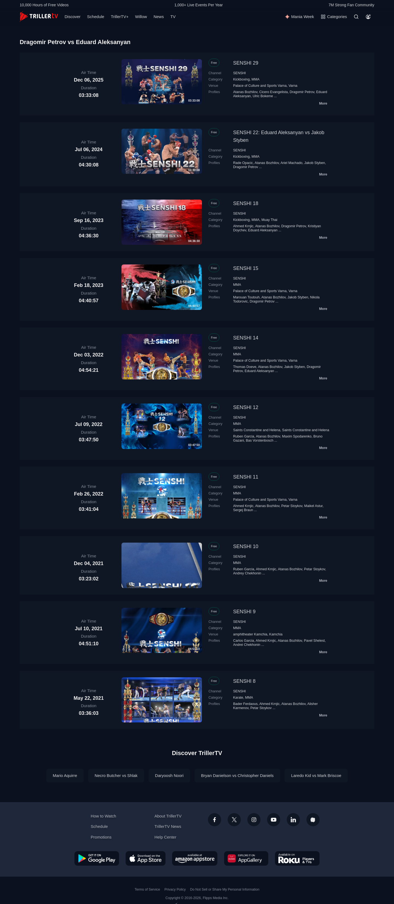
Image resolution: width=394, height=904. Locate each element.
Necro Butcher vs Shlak (116, 775)
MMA (255, 79)
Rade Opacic (243, 163)
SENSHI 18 (245, 203)
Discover (72, 16)
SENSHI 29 (245, 63)
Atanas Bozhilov (245, 92)
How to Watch (103, 816)
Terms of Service (147, 889)
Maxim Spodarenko (297, 436)
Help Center (165, 837)
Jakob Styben (314, 163)
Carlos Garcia (243, 641)
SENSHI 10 (245, 546)
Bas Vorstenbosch (260, 440)
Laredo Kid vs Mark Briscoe (316, 775)
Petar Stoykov (291, 506)
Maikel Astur (313, 506)
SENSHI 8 (244, 681)
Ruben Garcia (243, 436)
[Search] (356, 17)
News (158, 16)
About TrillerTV (167, 816)
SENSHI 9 (244, 611)
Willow (141, 16)
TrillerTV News (167, 826)
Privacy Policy (175, 889)
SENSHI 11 (245, 477)
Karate (238, 697)
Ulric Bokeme (263, 96)
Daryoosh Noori (169, 775)
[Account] (368, 17)
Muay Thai (269, 220)
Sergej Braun (243, 510)
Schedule (95, 16)
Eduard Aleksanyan (263, 230)
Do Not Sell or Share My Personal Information (224, 889)
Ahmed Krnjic (243, 226)
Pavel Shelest (314, 641)
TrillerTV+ (120, 16)
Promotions (101, 837)
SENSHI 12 (245, 407)
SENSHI (239, 73)
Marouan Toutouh (246, 297)
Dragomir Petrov (302, 92)
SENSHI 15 (245, 268)
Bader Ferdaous (245, 704)
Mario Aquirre (65, 775)
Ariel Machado (291, 163)
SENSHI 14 (245, 338)
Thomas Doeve (244, 367)
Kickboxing (241, 79)
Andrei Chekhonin (246, 645)
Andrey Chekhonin (247, 573)
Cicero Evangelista (273, 92)
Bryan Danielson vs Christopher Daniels (237, 775)
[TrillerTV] (39, 16)
